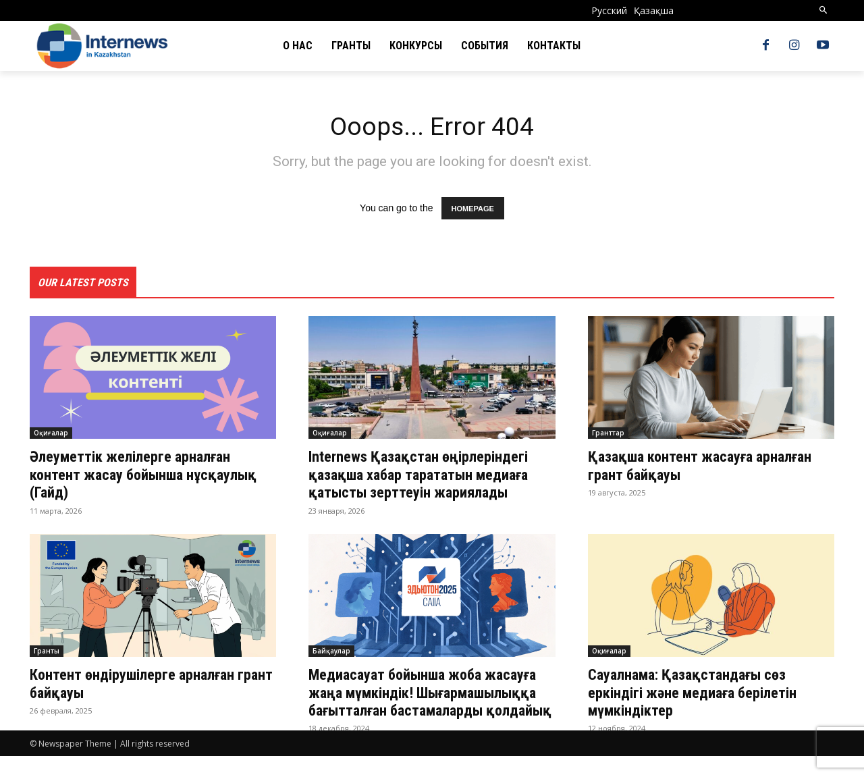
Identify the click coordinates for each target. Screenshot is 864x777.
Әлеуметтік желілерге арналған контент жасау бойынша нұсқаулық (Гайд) (140, 477)
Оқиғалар (51, 436)
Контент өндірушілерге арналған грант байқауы (142, 686)
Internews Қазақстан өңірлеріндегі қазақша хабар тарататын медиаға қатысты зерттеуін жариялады (428, 477)
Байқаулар (331, 653)
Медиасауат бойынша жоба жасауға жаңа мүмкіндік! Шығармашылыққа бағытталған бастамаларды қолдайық (420, 704)
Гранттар (608, 436)
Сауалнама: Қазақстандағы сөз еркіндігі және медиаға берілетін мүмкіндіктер (703, 695)
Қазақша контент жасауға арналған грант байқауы (710, 468)
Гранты (46, 653)
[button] (823, 10)
